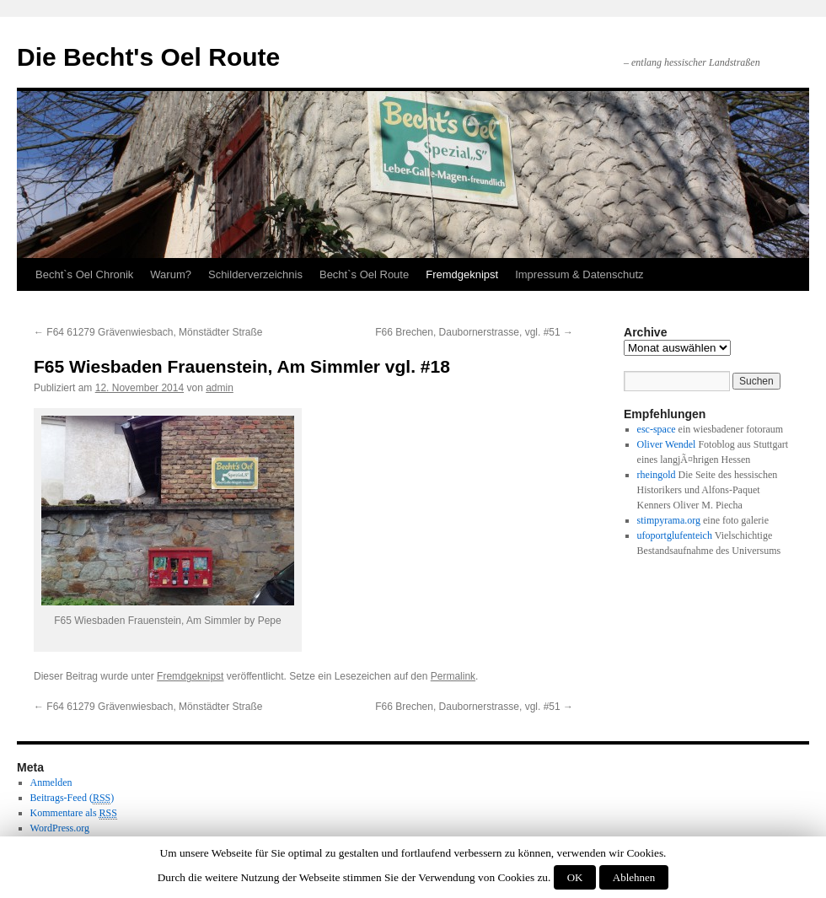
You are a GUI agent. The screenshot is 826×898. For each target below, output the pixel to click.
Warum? (170, 274)
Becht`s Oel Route (364, 274)
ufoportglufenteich (674, 535)
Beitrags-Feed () (72, 798)
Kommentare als (73, 813)
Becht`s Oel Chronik (84, 274)
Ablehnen (634, 877)
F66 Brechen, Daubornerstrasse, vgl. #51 (474, 332)
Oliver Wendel (666, 444)
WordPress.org (59, 828)
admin (219, 388)
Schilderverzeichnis (255, 274)
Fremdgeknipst (462, 274)
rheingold (656, 475)
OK (575, 877)
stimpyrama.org (668, 520)
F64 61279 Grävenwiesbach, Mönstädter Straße (148, 332)
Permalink (453, 676)
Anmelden (51, 782)
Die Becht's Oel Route (148, 57)
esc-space (656, 429)
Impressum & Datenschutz (579, 274)
